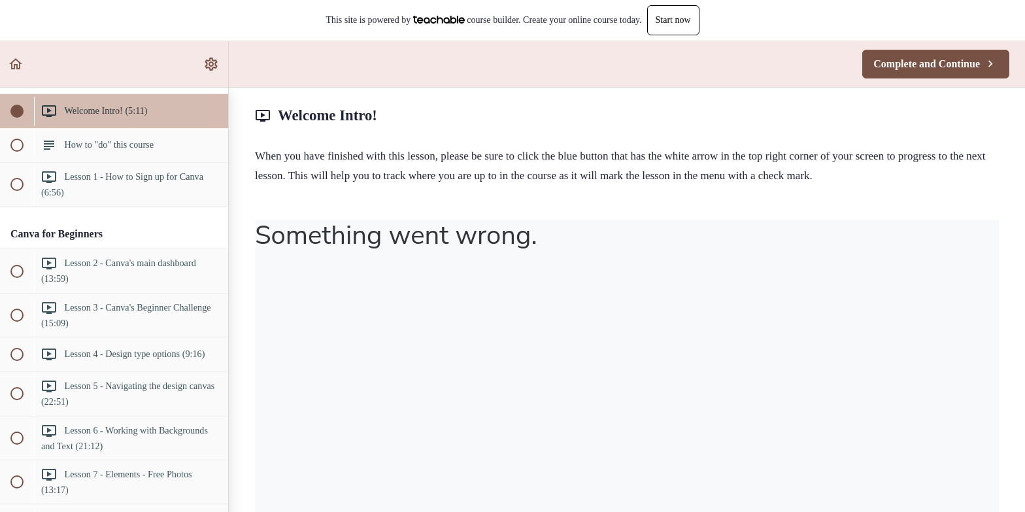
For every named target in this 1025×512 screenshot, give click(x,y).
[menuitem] (211, 64)
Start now (673, 20)
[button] (16, 64)
